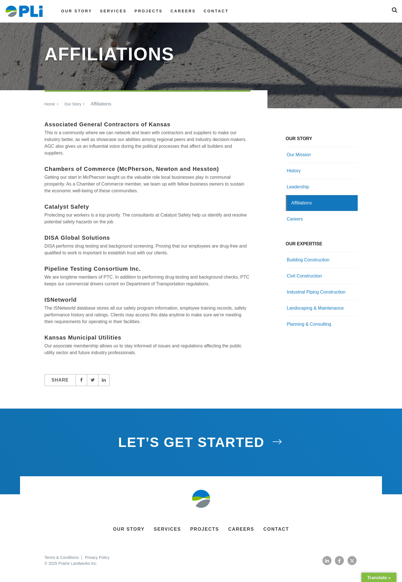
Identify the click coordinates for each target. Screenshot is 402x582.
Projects (148, 11)
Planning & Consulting (309, 324)
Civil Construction (304, 276)
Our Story (76, 11)
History (294, 170)
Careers (182, 11)
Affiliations (301, 202)
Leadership (298, 186)
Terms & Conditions (62, 557)
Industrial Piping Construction (316, 292)
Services (113, 11)
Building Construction (308, 259)
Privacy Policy (97, 557)
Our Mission (299, 154)
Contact (216, 11)
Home (50, 104)
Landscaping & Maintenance (315, 308)
